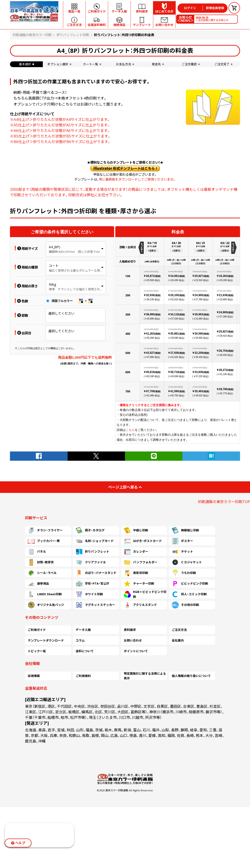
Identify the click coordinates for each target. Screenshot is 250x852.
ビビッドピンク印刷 (190, 583)
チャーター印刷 (139, 583)
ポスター (182, 541)
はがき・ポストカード (143, 541)
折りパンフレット (92, 551)
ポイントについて (136, 651)
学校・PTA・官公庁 (92, 583)
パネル (37, 551)
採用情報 (34, 676)
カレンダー (136, 551)
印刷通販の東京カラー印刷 (32, 35)
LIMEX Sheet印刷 (45, 594)
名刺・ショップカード (95, 541)
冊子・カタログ (90, 530)
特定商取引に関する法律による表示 (145, 676)
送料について (85, 651)
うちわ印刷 (184, 573)
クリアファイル (91, 562)
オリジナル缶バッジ (46, 604)
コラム (80, 640)
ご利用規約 (83, 676)
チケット (182, 551)
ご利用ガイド (37, 630)
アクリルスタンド (140, 604)
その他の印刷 (185, 604)
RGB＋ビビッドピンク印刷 (145, 594)
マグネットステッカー (95, 604)
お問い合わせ (133, 640)
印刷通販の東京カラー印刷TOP (224, 501)
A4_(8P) (54, 247)
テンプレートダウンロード (46, 640)
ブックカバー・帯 (44, 541)
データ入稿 (83, 630)
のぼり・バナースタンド (96, 573)
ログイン (190, 8)
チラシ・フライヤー (45, 530)
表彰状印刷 (136, 573)
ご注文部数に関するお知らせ (211, 19)
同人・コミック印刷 (189, 594)
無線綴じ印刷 (185, 530)
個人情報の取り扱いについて (191, 676)
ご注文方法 (179, 630)
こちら (130, 430)
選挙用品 (38, 583)
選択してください (61, 313)
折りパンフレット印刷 (72, 35)
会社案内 (178, 640)
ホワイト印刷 (89, 594)
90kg (52, 284)
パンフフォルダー (140, 562)
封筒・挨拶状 (41, 562)
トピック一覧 (37, 651)
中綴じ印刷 (136, 530)
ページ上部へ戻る (125, 487)
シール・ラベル (42, 573)
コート (54, 265)
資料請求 (130, 630)
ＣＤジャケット (187, 562)
